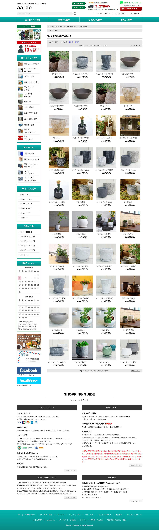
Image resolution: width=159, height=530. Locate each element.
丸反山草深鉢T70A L (128, 74)
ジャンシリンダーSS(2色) (80, 138)
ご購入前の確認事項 (104, 515)
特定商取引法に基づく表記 (116, 520)
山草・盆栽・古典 (30, 119)
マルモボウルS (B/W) (104, 234)
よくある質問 (120, 14)
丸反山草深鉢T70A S (80, 106)
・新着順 (76, 42)
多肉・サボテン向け (31, 82)
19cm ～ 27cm (26, 204)
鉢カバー (27, 101)
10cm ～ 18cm (26, 199)
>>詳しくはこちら (70, 470)
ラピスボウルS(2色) (128, 298)
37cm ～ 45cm (26, 213)
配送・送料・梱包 (46, 515)
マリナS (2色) (80, 234)
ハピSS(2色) (57, 234)
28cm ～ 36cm (26, 208)
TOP (18, 515)
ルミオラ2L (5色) (128, 330)
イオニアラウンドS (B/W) (128, 362)
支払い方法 (60, 515)
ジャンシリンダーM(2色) (128, 170)
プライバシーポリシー (134, 515)
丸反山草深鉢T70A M (57, 106)
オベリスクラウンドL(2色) (80, 170)
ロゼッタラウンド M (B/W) (56, 298)
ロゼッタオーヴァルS (57, 266)
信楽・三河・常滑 (30, 113)
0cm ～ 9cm (25, 195)
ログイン (83, 520)
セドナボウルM (57, 330)
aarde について (30, 515)
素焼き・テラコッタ (31, 64)
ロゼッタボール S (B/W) (104, 266)
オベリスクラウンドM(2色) (128, 138)
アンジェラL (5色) (104, 362)
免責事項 (119, 515)
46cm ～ (23, 217)
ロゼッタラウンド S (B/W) (104, 298)
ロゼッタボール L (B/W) (80, 266)
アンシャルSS (56, 74)
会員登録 (73, 520)
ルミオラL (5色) (128, 234)
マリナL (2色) (104, 330)
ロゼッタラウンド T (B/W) (104, 74)
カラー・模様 (29, 76)
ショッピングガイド (104, 14)
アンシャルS (104, 106)
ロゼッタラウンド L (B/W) (80, 298)
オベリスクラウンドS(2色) (104, 170)
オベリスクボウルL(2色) (57, 170)
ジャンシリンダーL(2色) (104, 202)
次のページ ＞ (135, 45)
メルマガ (62, 520)
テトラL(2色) (81, 202)
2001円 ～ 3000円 (27, 241)
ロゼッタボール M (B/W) (128, 266)
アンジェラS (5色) (80, 362)
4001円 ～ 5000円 (27, 250)
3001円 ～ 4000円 (27, 246)
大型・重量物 (29, 107)
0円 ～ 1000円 (26, 232)
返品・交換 (89, 515)
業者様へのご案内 (97, 520)
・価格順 (70, 42)
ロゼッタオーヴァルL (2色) (56, 362)
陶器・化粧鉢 (29, 153)
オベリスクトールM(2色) (104, 138)
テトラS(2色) (128, 202)
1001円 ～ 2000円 (27, 236)
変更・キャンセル (75, 515)
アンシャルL (57, 138)
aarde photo (51, 520)
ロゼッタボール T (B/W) (80, 74)
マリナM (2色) (80, 330)
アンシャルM (128, 106)
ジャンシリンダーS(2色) (57, 202)
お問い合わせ (134, 14)
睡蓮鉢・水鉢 (29, 125)
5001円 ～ (24, 255)
